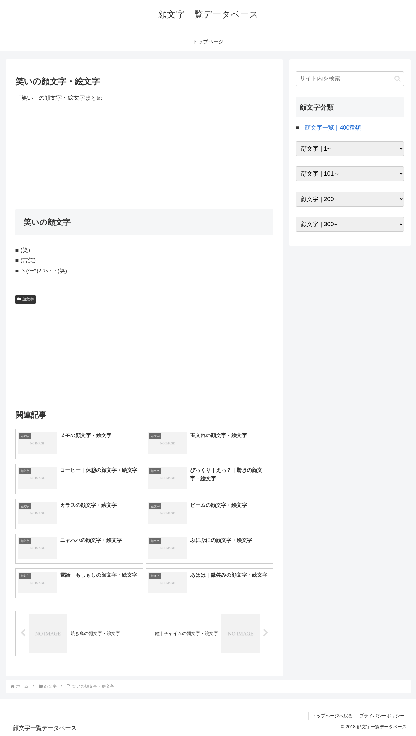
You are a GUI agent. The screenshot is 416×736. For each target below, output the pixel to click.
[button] (397, 78)
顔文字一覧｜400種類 (333, 127)
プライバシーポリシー (381, 715)
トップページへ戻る (332, 715)
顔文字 (25, 299)
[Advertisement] (144, 156)
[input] (350, 78)
